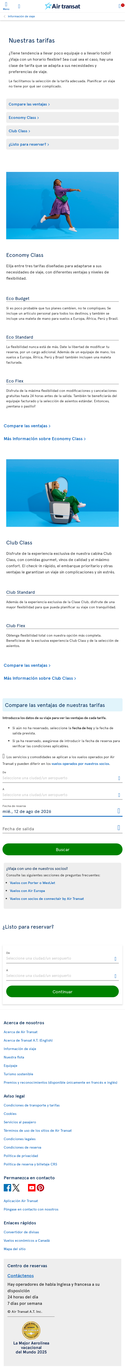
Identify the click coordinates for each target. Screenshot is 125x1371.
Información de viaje (21, 16)
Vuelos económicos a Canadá (27, 1240)
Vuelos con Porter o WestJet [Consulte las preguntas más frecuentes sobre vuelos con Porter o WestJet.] (32, 882)
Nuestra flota (14, 1057)
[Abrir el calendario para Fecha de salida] (119, 828)
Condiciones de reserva (22, 1147)
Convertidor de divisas (21, 1232)
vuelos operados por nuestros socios (80, 763)
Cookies (10, 1113)
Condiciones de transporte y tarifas (32, 1105)
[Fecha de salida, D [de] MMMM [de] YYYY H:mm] (62, 827)
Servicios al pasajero (20, 1122)
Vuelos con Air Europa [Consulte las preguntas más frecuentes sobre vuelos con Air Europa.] (27, 890)
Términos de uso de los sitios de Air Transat (38, 1130)
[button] (62, 991)
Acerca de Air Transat (20, 1031)
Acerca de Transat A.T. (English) (28, 1040)
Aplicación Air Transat (21, 1200)
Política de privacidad (21, 1155)
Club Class (18, 130)
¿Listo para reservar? (27, 144)
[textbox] (62, 777)
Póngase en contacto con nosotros (31, 1209)
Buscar (62, 849)
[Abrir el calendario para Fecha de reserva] (119, 811)
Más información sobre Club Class (38, 678)
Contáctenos (20, 1275)
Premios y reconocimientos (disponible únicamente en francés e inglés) (60, 1082)
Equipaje (10, 1065)
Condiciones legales (19, 1138)
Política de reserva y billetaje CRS (30, 1164)
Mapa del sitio (15, 1248)
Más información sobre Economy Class (43, 438)
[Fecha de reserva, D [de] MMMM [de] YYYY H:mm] (62, 811)
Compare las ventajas (28, 104)
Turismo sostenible (18, 1074)
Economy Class (22, 117)
